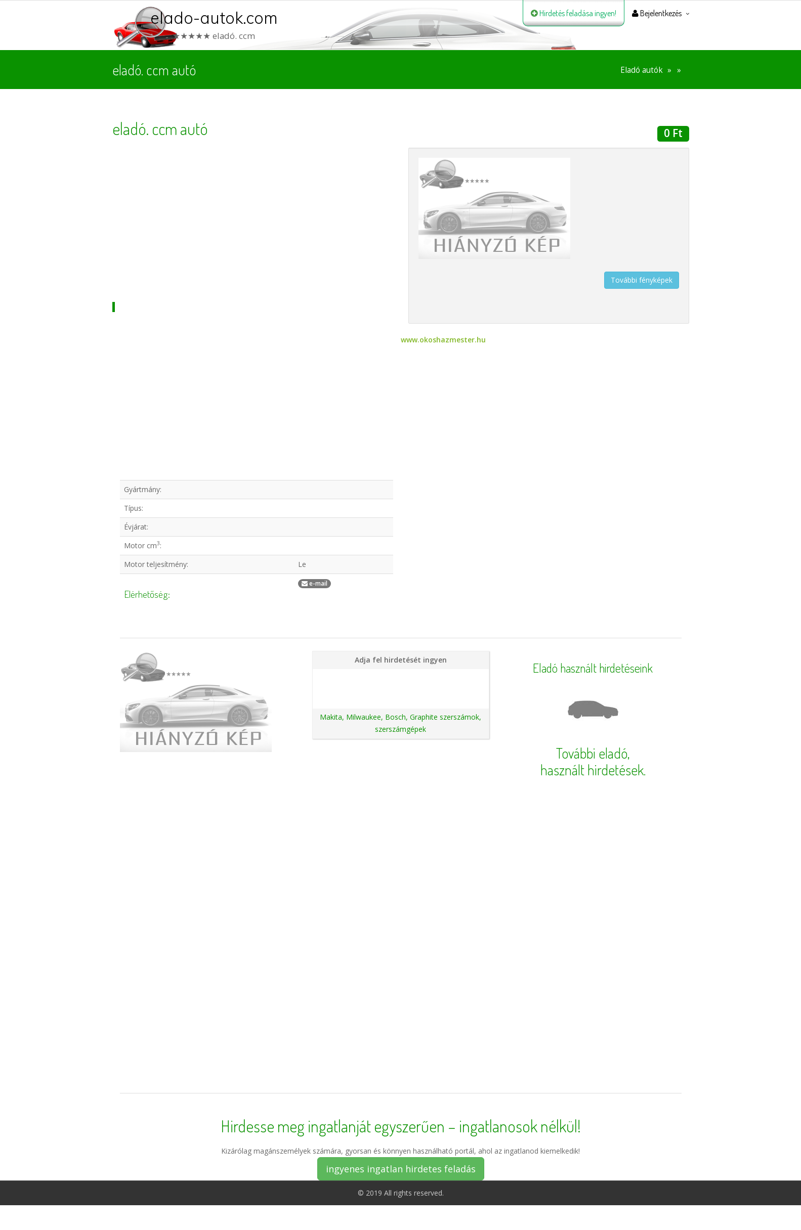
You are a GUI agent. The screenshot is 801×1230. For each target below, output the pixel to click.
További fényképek (641, 280)
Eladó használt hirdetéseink (593, 668)
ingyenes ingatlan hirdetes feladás (401, 1169)
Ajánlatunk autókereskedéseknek (400, 694)
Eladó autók (641, 70)
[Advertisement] (252, 218)
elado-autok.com (214, 18)
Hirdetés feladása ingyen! (573, 13)
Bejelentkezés (657, 13)
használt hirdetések (592, 770)
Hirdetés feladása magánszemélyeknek (400, 677)
